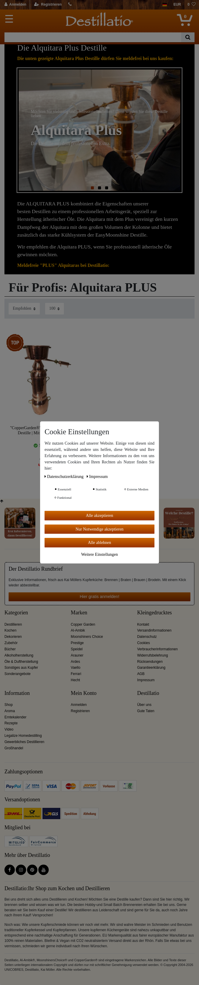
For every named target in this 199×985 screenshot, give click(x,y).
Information (17, 693)
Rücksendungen (150, 662)
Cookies (143, 643)
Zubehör (11, 643)
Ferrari (76, 674)
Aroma (9, 711)
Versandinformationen (154, 630)
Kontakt (143, 624)
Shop (8, 705)
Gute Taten (145, 711)
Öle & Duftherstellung (21, 662)
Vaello (75, 667)
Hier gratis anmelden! (99, 596)
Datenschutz (147, 637)
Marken (79, 613)
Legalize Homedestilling (23, 736)
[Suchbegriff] (92, 37)
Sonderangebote (17, 674)
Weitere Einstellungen (99, 554)
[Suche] (188, 37)
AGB (141, 674)
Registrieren (80, 711)
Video (8, 729)
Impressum (146, 680)
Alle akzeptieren (99, 515)
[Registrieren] (48, 5)
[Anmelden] (15, 5)
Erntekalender (15, 717)
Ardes (75, 662)
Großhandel (13, 748)
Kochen (10, 630)
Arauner (77, 655)
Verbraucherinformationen (157, 649)
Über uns (144, 705)
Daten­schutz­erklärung (65, 476)
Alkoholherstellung (18, 655)
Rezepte (11, 723)
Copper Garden (83, 624)
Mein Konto (84, 693)
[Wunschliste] (191, 5)
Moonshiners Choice (87, 637)
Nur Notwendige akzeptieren (99, 529)
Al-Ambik (78, 630)
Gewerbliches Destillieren (24, 742)
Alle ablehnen (99, 542)
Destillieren (13, 624)
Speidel (77, 649)
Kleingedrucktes (154, 613)
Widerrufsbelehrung (152, 655)
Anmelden (79, 705)
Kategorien (16, 613)
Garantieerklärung (151, 667)
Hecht (75, 680)
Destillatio (148, 693)
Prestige (77, 643)
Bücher (10, 649)
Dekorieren (13, 637)
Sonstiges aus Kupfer (21, 667)
